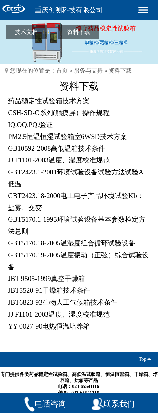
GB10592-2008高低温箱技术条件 (56, 148)
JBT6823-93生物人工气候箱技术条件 (62, 302)
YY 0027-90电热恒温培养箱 (49, 326)
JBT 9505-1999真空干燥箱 (46, 278)
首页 (62, 70)
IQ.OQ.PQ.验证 (30, 124)
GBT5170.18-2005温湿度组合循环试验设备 (71, 243)
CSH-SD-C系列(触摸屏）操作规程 (59, 112)
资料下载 (78, 32)
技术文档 (26, 32)
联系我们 (119, 403)
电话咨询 (50, 403)
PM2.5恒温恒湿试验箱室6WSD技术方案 (67, 136)
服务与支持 (88, 70)
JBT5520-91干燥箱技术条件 (49, 290)
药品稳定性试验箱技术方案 (49, 101)
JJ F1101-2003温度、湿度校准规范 (59, 160)
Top (144, 359)
